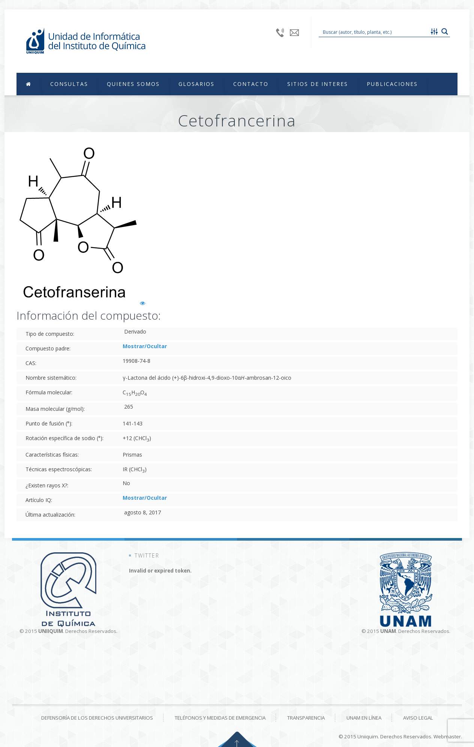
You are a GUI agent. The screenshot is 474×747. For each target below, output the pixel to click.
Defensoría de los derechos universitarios (97, 717)
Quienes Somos (133, 83)
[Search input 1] (374, 31)
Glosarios (196, 83)
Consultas (69, 83)
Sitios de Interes (317, 83)
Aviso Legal (418, 717)
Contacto (250, 83)
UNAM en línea (363, 717)
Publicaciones (392, 83)
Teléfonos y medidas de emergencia (220, 717)
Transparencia (306, 717)
